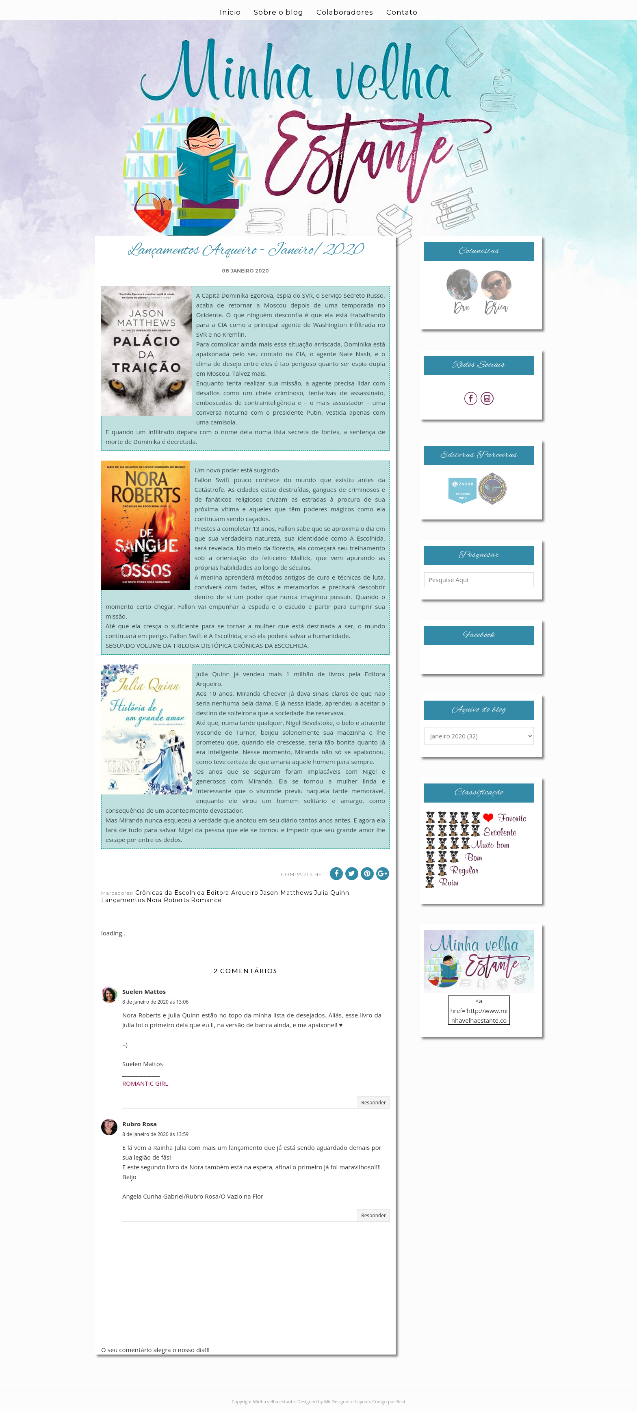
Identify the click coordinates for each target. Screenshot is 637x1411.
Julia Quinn (331, 892)
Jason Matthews (286, 892)
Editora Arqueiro (232, 892)
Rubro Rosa (139, 1124)
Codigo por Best (388, 1401)
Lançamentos (123, 900)
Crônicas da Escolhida (170, 892)
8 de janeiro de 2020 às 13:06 (155, 1001)
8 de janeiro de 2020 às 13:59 (155, 1134)
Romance (206, 900)
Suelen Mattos (144, 991)
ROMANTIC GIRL (145, 1083)
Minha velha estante (274, 1401)
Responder (373, 1102)
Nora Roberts (168, 900)
